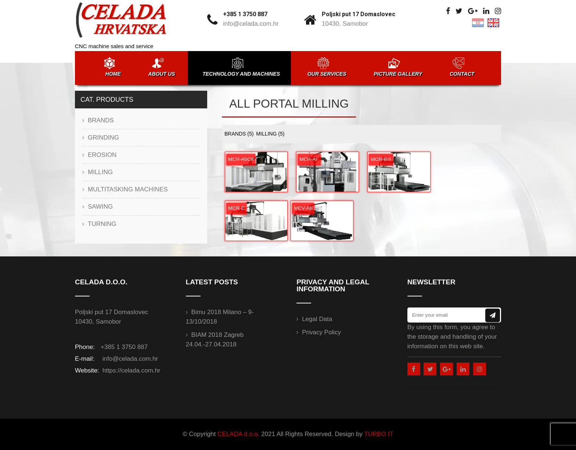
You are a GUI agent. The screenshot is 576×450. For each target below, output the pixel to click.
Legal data (317, 319)
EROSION (102, 154)
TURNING (102, 223)
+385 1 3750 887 (245, 14)
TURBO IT (378, 434)
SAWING (100, 206)
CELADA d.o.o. (238, 434)
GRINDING (103, 137)
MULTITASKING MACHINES (128, 189)
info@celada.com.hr (250, 23)
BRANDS (238, 134)
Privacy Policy (321, 332)
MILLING (270, 134)
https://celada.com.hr (131, 370)
